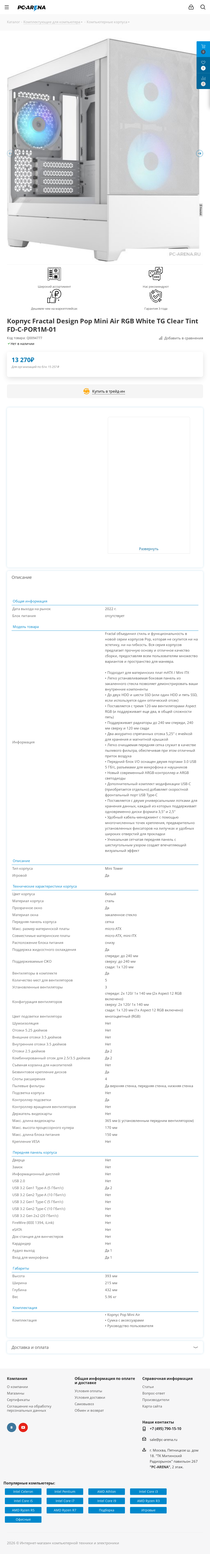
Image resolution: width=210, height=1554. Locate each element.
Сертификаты (18, 1399)
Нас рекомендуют (156, 286)
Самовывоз (84, 1403)
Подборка (106, 1510)
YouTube (23, 1427)
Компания (17, 1378)
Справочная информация (167, 1378)
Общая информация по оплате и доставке (105, 1380)
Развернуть (149, 549)
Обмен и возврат (89, 1410)
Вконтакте (11, 1427)
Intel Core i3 (148, 1491)
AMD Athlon (106, 1491)
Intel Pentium (64, 1491)
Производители (155, 1399)
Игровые (148, 1510)
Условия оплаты (88, 1390)
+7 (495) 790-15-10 (165, 1428)
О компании (17, 1386)
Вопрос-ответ (153, 1393)
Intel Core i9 (106, 1501)
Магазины (15, 1393)
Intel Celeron (23, 1491)
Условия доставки (90, 1397)
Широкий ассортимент (54, 286)
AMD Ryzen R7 (65, 1510)
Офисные (23, 1519)
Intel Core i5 (23, 1501)
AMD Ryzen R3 (148, 1501)
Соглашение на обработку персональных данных (29, 1408)
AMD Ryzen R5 (23, 1510)
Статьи (148, 1386)
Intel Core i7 (65, 1501)
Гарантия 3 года (155, 308)
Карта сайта (152, 1406)
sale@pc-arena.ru (163, 1439)
